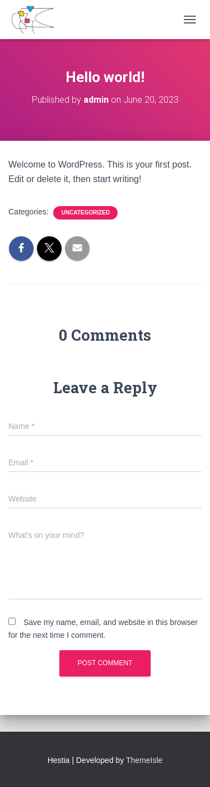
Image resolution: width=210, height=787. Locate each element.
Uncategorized (85, 212)
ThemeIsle (144, 760)
